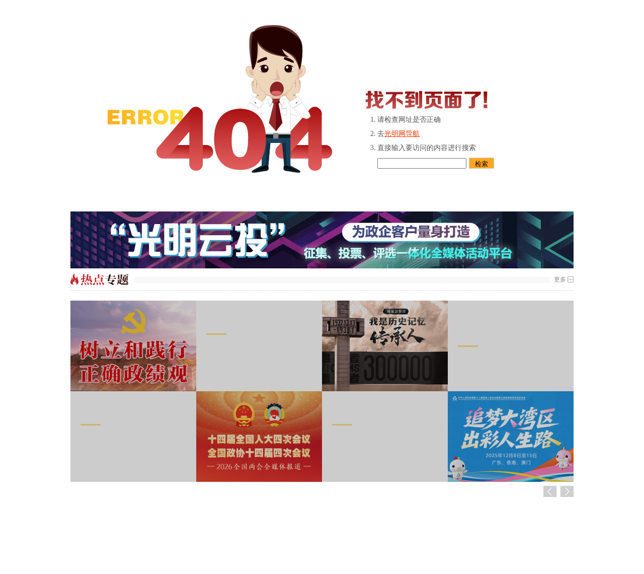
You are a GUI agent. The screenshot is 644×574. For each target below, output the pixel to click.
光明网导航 (402, 133)
